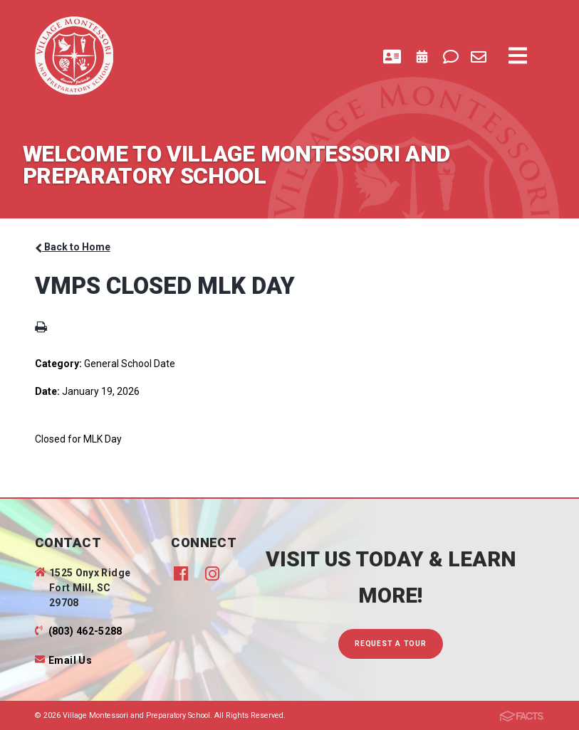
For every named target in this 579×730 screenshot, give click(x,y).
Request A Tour (391, 643)
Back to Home (72, 247)
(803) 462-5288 (85, 631)
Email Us (70, 660)
